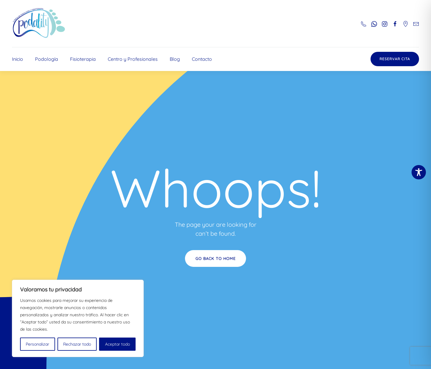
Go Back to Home (215, 258)
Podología (46, 59)
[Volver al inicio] (39, 23)
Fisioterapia (83, 59)
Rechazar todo (77, 344)
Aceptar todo (117, 344)
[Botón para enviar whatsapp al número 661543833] (374, 24)
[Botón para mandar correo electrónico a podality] (416, 24)
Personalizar (37, 344)
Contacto (202, 59)
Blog (175, 59)
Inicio (17, 59)
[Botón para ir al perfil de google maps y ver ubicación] (406, 24)
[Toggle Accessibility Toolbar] (419, 172)
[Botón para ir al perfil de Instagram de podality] (385, 24)
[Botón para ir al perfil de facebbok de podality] (395, 24)
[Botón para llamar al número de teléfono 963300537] (364, 24)
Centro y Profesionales (133, 59)
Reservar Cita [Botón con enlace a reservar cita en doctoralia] (395, 59)
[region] (78, 318)
